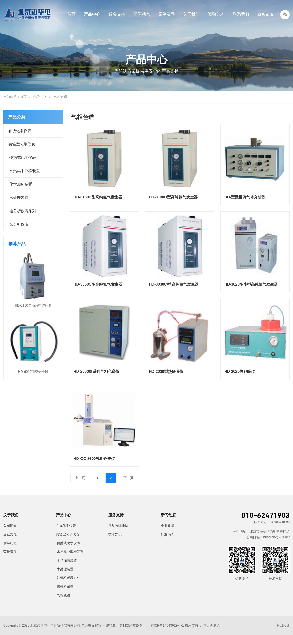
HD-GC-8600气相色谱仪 (94, 459)
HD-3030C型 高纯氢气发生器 (174, 284)
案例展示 (166, 14)
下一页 (128, 478)
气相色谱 (63, 595)
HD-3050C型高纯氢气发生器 (97, 284)
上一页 (80, 478)
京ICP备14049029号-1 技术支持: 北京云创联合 (185, 625)
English (265, 14)
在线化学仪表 (19, 131)
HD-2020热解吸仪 (239, 371)
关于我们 (191, 14)
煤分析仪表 (18, 224)
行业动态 (167, 534)
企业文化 (10, 534)
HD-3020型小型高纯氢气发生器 (251, 284)
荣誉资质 (10, 552)
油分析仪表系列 (22, 211)
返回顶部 (283, 625)
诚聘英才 (216, 14)
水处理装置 (18, 198)
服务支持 (117, 14)
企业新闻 (167, 526)
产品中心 (92, 14)
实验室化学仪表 (21, 144)
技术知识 (115, 534)
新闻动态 (142, 14)
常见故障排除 (118, 526)
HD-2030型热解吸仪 (166, 371)
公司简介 (10, 526)
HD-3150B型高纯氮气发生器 (97, 197)
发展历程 (10, 543)
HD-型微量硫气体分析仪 (244, 197)
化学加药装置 (20, 184)
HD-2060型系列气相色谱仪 (96, 371)
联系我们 (241, 14)
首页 (71, 14)
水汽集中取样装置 (24, 171)
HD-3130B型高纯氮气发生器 (173, 197)
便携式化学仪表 (22, 157)
